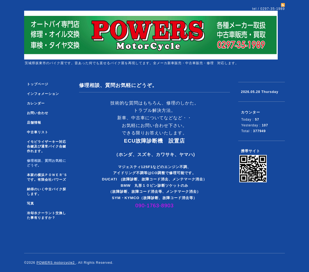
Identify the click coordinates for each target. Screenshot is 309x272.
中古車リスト (37, 132)
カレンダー (36, 103)
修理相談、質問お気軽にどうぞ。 (46, 163)
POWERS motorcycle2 (56, 263)
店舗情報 (34, 122)
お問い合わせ (37, 113)
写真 (30, 203)
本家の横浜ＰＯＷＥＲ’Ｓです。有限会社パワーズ (47, 177)
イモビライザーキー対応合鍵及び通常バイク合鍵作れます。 (46, 146)
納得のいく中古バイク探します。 (46, 191)
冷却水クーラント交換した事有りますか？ (46, 215)
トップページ (37, 84)
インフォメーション (43, 94)
